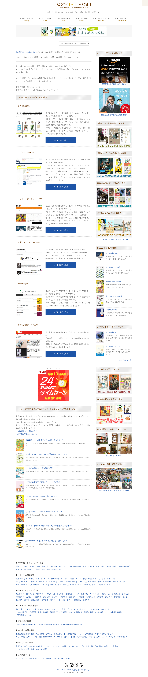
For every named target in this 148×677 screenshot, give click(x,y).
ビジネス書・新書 (74, 566)
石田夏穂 (60, 594)
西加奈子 (38, 597)
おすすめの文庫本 (22, 582)
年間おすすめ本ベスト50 (72, 585)
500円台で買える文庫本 (113, 281)
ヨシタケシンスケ (65, 600)
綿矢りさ (86, 600)
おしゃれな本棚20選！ (114, 455)
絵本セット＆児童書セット (55, 634)
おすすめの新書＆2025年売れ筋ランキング (41, 496)
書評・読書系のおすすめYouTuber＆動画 (114, 490)
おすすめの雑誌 (90, 582)
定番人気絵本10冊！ (112, 310)
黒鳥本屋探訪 (82, 637)
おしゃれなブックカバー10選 (26, 637)
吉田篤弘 (77, 600)
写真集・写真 (111, 566)
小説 (17, 566)
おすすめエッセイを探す (114, 346)
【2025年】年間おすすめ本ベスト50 (114, 239)
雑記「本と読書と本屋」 (100, 646)
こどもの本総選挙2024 (113, 612)
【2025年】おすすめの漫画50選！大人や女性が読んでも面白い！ (49, 526)
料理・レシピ (29, 569)
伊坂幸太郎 (51, 594)
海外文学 (62, 566)
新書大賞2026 (43, 612)
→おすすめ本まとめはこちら (26, 434)
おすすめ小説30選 (112, 253)
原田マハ (55, 597)
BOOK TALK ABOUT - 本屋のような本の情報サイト (74, 670)
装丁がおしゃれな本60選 (114, 296)
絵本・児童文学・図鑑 (91, 566)
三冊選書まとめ (89, 585)
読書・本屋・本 (42, 566)
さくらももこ (95, 594)
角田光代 (84, 594)
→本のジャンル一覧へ (125, 360)
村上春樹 (117, 597)
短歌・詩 (53, 566)
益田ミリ (72, 597)
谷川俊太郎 (116, 594)
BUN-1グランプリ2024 (58, 612)
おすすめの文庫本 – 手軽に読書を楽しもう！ (42, 468)
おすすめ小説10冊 (22, 649)
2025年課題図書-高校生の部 (71, 624)
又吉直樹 (81, 597)
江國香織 (68, 594)
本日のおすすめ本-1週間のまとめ (36, 646)
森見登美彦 (35, 600)
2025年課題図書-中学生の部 (48, 624)
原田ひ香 (46, 597)
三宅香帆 (100, 597)
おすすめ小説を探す (112, 332)
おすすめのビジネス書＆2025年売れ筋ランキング (43, 512)
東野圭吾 (64, 597)
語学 (38, 569)
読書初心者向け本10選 (74, 582)
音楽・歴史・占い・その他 (51, 569)
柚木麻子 (53, 600)
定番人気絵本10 (21, 585)
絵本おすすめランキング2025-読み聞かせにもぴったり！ (46, 541)
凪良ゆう (29, 597)
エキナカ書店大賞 (75, 612)
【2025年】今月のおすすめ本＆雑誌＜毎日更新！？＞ (45, 440)
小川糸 (76, 594)
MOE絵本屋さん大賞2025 (93, 612)
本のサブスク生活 (82, 646)
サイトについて (21, 658)
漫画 (103, 566)
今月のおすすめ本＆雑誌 (25, 579)
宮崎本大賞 (105, 609)
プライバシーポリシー (61, 658)
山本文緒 (45, 600)
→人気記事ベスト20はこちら (26, 431)
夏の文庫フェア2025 (23, 609)
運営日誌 (19, 646)
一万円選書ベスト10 (23, 615)
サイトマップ (34, 658)
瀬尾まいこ (106, 594)
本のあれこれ (122, 637)
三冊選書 (114, 646)
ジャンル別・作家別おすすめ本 (62, 646)
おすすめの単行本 (37, 582)
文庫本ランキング (42, 579)
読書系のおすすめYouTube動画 (50, 637)
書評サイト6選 (69, 637)
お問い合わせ (46, 658)
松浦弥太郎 (90, 597)
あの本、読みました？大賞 (55, 609)
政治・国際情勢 (124, 566)
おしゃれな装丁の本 (36, 585)
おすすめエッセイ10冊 (39, 649)
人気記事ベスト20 (103, 585)
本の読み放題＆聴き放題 (25, 634)
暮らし (32, 566)
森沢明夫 (19, 600)
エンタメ (19, 569)
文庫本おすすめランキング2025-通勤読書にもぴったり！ (46, 454)
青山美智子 (20, 594)
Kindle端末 (40, 634)
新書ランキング (57, 579)
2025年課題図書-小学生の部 (26, 624)
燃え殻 (125, 597)
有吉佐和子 (40, 594)
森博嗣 (26, 600)
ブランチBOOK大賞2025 (76, 609)
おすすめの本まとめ (53, 585)
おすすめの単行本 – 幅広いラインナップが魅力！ (43, 482)
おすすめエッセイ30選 (113, 267)
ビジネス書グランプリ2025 (26, 612)
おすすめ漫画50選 (104, 582)
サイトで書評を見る (61, 140)
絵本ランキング (119, 582)
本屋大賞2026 (38, 609)
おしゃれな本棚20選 (85, 634)
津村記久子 (20, 597)
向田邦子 (108, 597)
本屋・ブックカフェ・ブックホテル (102, 637)
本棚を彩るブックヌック (104, 634)
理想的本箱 (72, 634)
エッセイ (24, 566)
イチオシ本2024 (93, 609)
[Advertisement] (114, 509)
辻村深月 (125, 594)
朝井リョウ (30, 594)
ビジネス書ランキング (73, 579)
